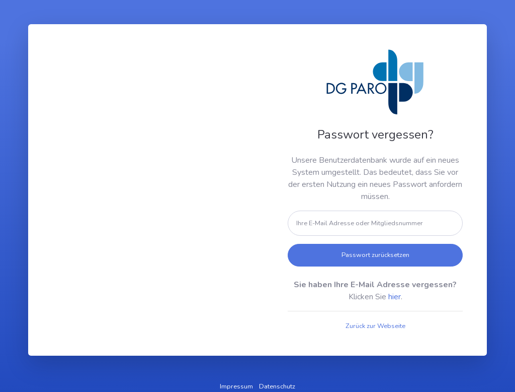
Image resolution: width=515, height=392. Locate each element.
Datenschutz (277, 386)
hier (394, 296)
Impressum (236, 386)
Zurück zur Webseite (375, 326)
